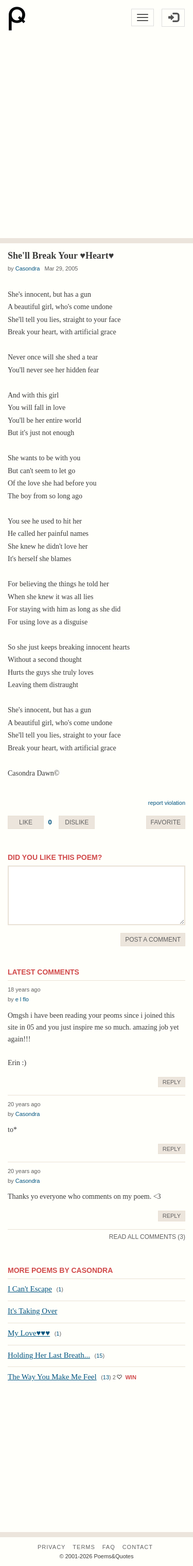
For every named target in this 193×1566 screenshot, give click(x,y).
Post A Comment (153, 939)
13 (106, 1377)
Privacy (51, 1547)
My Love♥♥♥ (29, 1333)
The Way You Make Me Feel (52, 1377)
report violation (166, 803)
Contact (137, 1547)
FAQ (108, 1547)
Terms (84, 1547)
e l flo (22, 999)
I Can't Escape (30, 1289)
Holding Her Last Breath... (49, 1355)
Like (25, 822)
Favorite (166, 822)
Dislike (77, 822)
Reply (172, 1082)
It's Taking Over (32, 1311)
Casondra (27, 268)
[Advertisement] (96, 136)
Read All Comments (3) (147, 1236)
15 (99, 1356)
